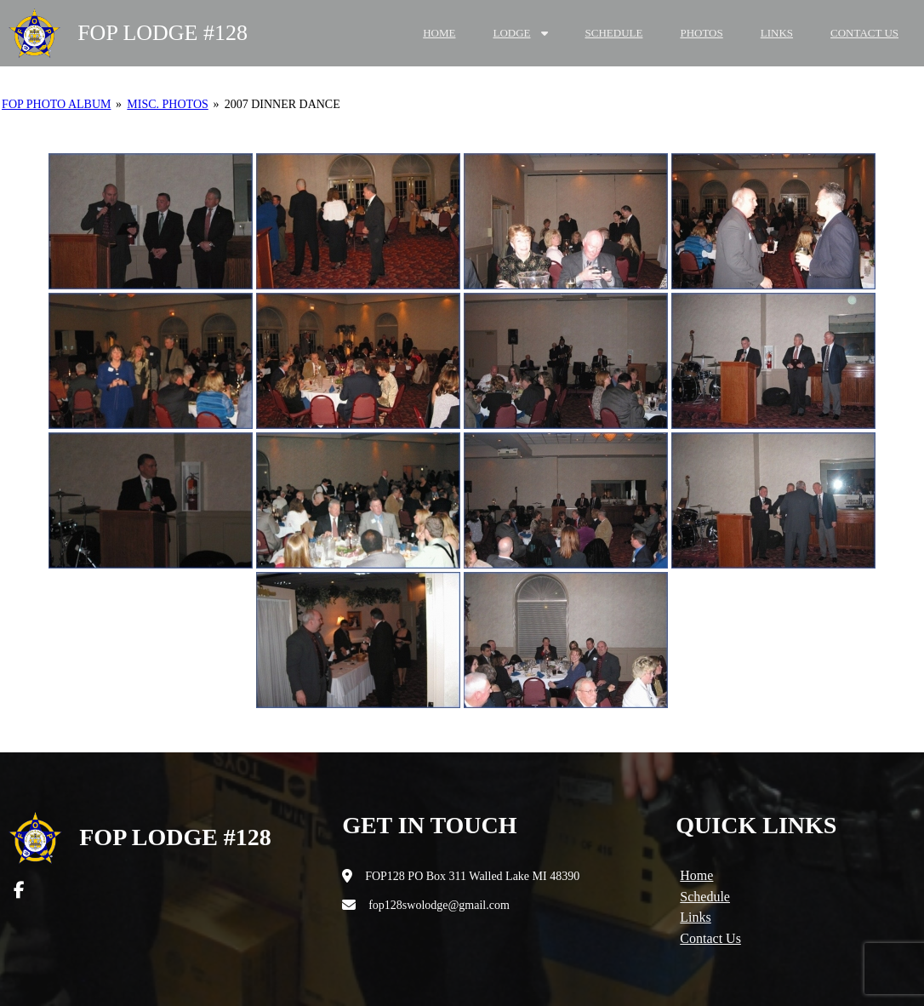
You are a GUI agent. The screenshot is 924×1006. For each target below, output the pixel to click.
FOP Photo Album (56, 104)
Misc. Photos (167, 104)
